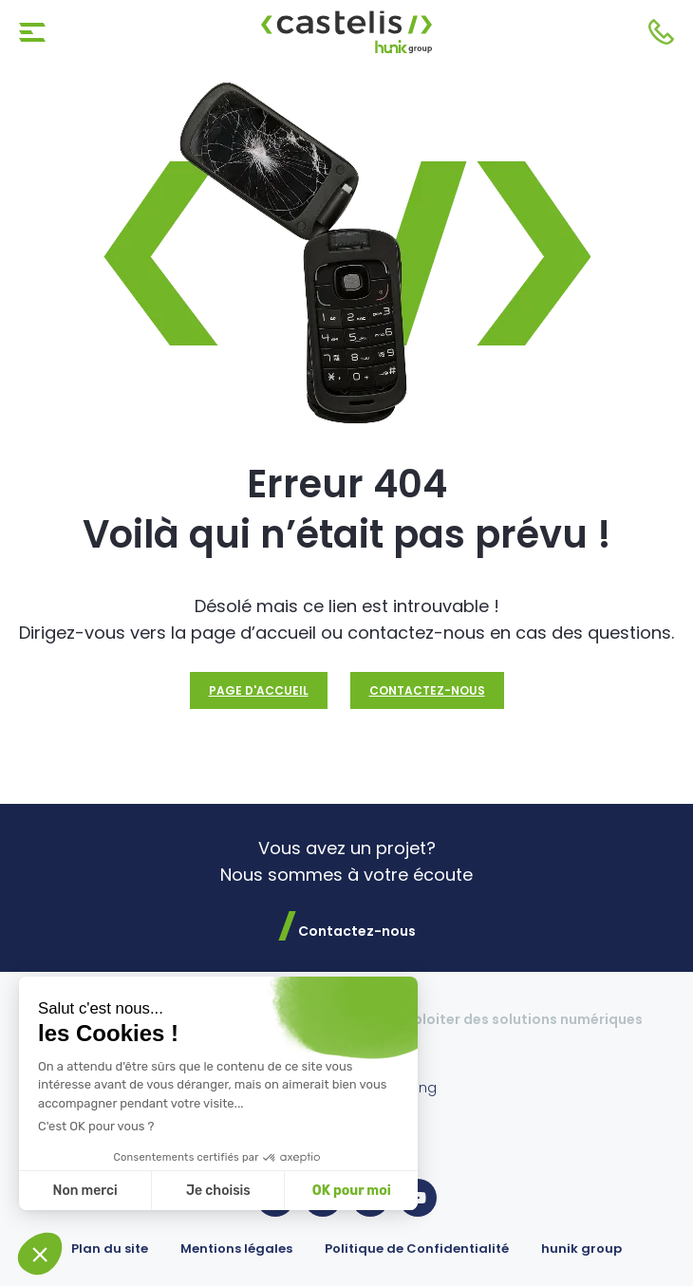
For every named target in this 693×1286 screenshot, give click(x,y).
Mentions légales (236, 1248)
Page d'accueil (259, 690)
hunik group (581, 1248)
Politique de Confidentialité (417, 1248)
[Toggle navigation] (32, 32)
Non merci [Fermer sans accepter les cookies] (84, 1191)
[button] (40, 1254)
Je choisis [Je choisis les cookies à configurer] (218, 1191)
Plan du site (109, 1248)
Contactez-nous (661, 32)
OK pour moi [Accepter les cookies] (351, 1191)
